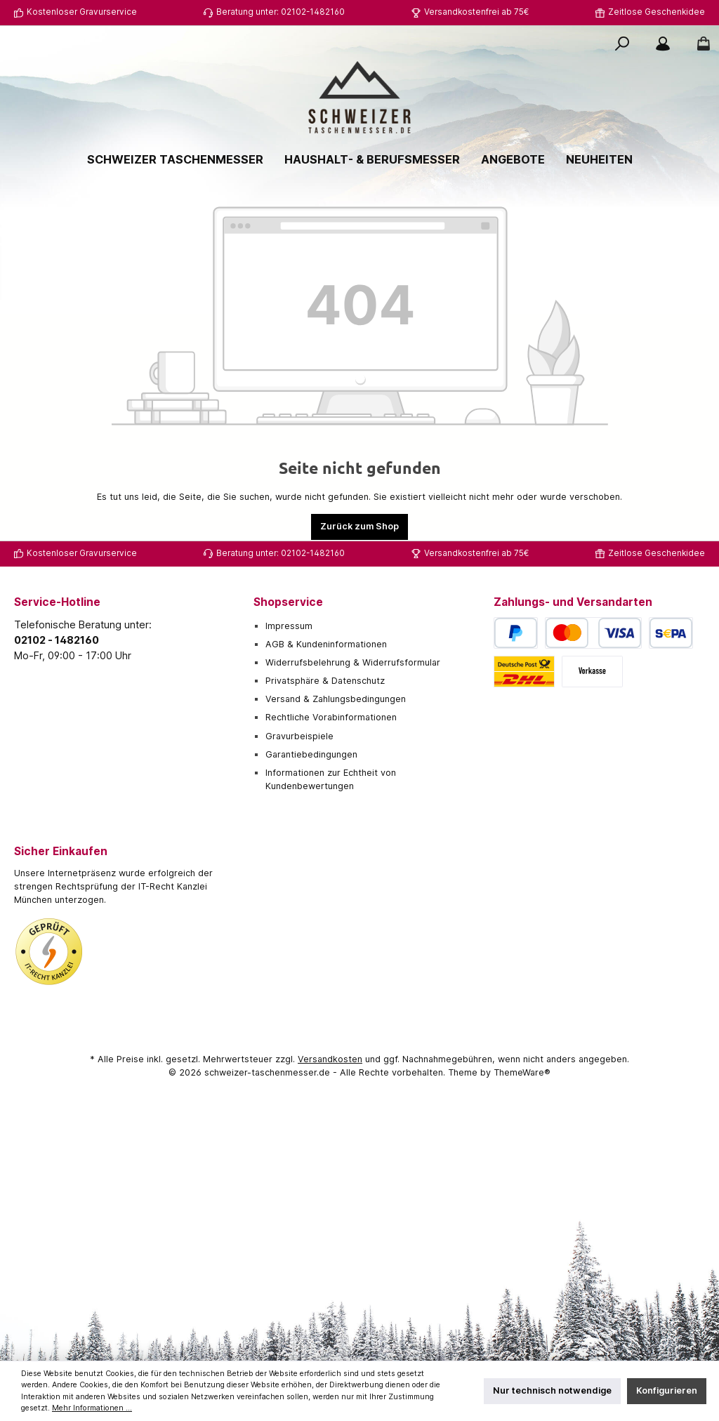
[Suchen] (622, 43)
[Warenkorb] (699, 43)
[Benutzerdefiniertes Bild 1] (49, 952)
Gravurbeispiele (299, 736)
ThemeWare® (522, 1072)
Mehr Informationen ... (92, 1408)
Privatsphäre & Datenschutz (325, 680)
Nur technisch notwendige (552, 1390)
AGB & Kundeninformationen (326, 644)
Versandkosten (330, 1059)
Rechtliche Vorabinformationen (331, 717)
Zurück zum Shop (359, 526)
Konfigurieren (666, 1390)
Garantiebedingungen (311, 754)
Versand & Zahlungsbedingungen (335, 699)
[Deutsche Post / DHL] (524, 671)
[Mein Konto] (663, 43)
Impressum (288, 626)
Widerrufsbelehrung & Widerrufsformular (352, 662)
